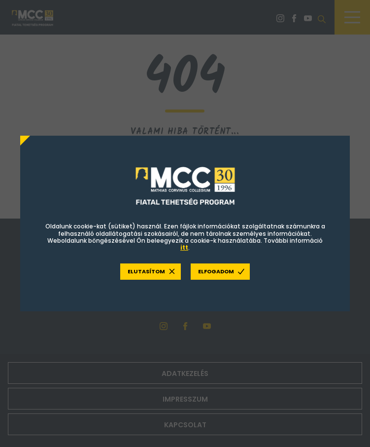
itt (184, 247)
